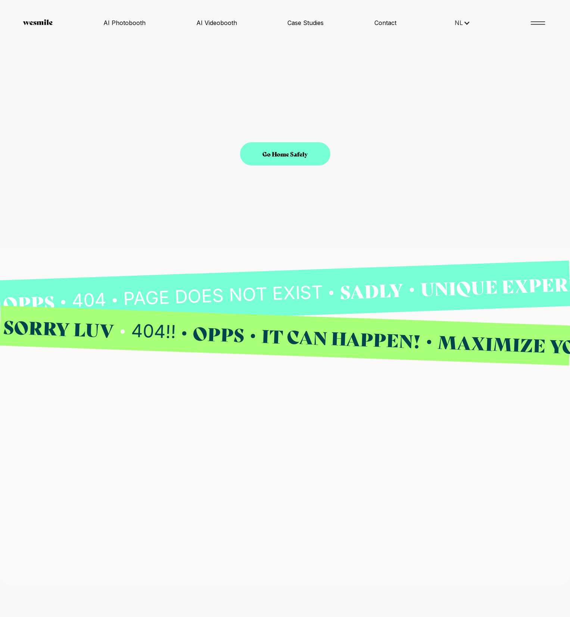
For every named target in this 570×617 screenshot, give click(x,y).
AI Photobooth (124, 23)
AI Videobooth (216, 23)
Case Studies (305, 23)
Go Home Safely (285, 153)
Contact (385, 23)
